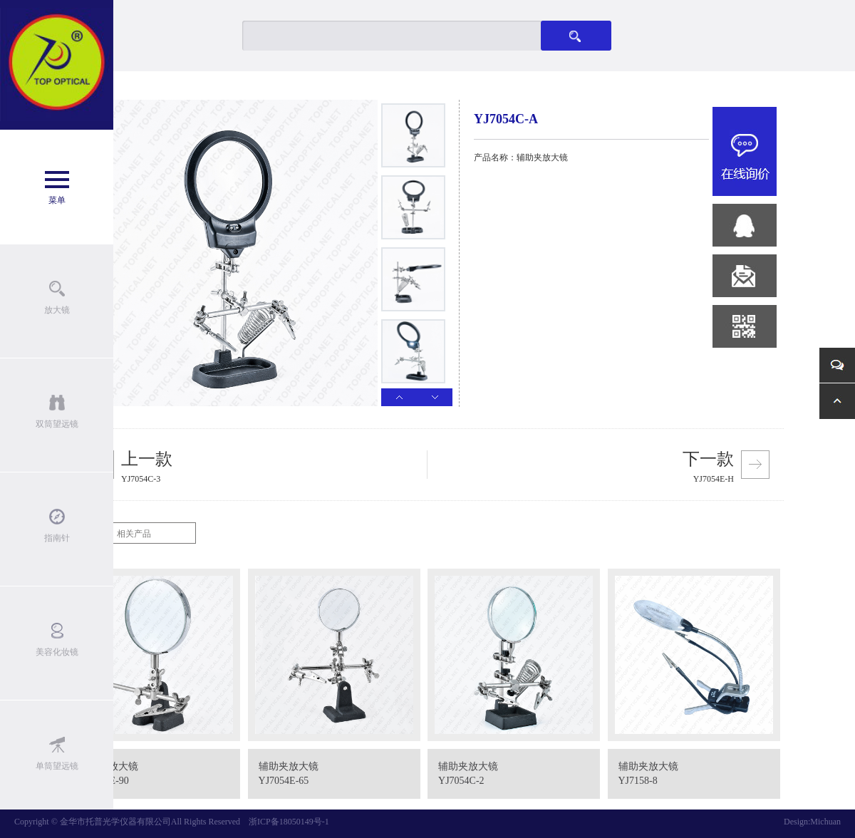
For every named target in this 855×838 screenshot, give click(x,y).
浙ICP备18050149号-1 (289, 822)
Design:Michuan (812, 822)
